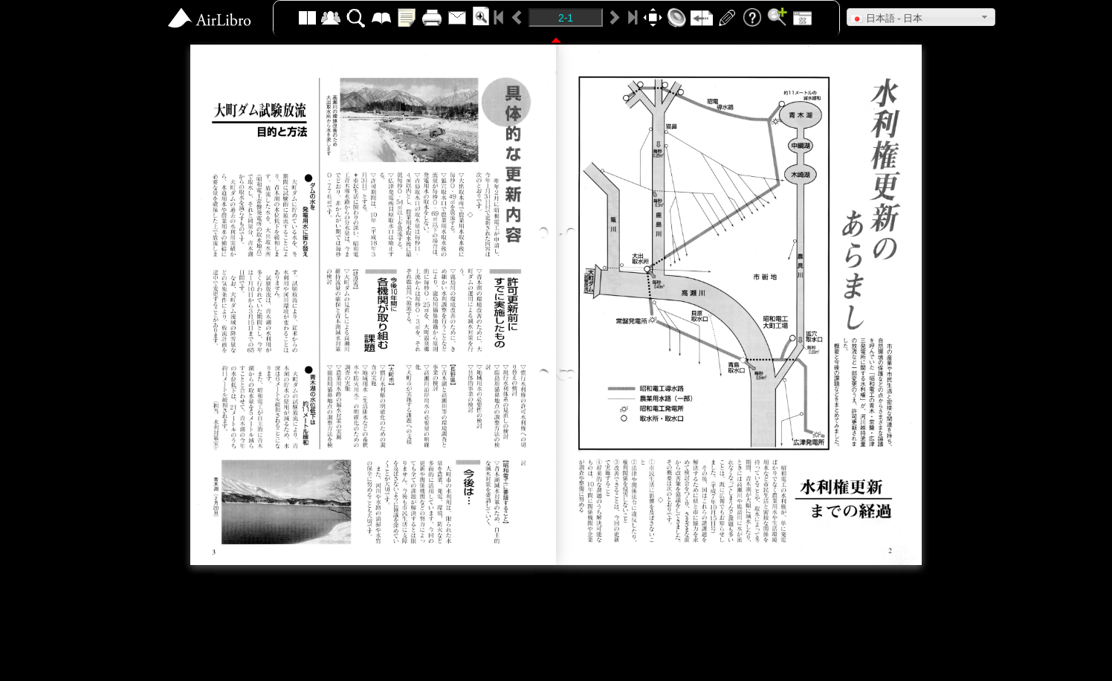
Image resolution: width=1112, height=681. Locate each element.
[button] (921, 17)
